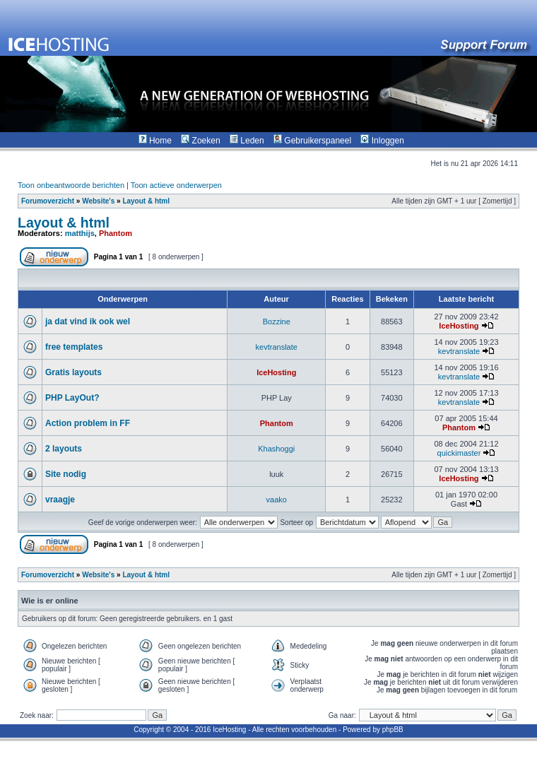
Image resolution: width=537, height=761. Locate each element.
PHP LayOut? (72, 398)
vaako (276, 499)
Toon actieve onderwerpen (176, 185)
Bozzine (276, 321)
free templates (73, 347)
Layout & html (146, 201)
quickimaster (459, 453)
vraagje (60, 500)
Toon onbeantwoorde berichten (71, 185)
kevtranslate (276, 347)
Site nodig (65, 474)
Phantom (115, 233)
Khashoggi (276, 448)
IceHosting (458, 325)
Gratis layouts (73, 372)
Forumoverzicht (47, 201)
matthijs (80, 233)
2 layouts (63, 449)
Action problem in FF (87, 423)
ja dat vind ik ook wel (87, 321)
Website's (98, 201)
